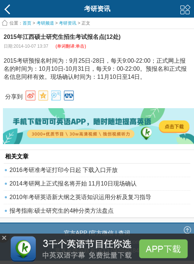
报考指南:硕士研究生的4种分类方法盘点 (61, 211)
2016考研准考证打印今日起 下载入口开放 (63, 170)
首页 (27, 23)
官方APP (75, 233)
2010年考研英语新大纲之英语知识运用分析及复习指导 (80, 197)
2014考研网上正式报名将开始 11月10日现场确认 (73, 183)
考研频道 (45, 23)
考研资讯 (67, 23)
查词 (124, 233)
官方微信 (102, 233)
